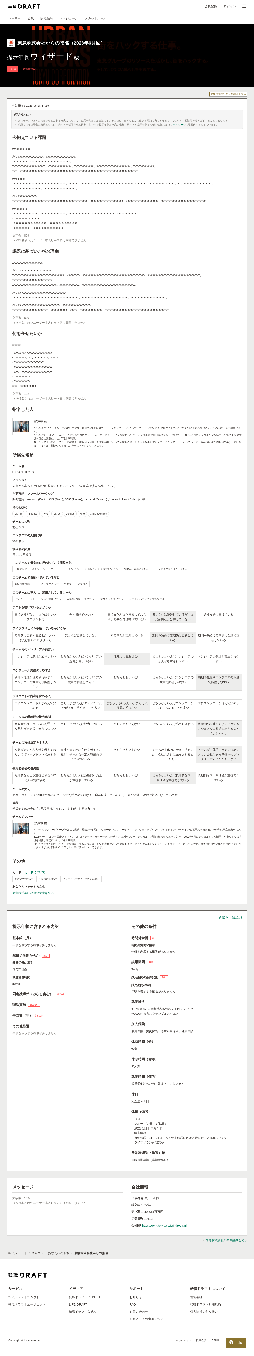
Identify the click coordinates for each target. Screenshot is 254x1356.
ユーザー (14, 18)
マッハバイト (184, 1340)
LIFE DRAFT (78, 1304)
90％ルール (179, 124)
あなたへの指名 (59, 1253)
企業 (31, 18)
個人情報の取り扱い (204, 1311)
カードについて (34, 872)
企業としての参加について (148, 1319)
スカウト (37, 1253)
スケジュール (69, 18)
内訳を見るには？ (231, 917)
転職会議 (201, 1340)
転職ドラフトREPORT (85, 1297)
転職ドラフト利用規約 (205, 1304)
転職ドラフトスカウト (23, 1297)
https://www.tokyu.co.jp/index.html (164, 1225)
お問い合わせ (139, 1311)
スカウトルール (96, 18)
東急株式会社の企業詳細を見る (228, 94)
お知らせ (136, 1297)
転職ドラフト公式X (82, 1311)
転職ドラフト (17, 1253)
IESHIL (215, 1340)
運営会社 (196, 1297)
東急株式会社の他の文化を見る (33, 893)
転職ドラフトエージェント (27, 1304)
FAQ (133, 1304)
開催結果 (46, 18)
